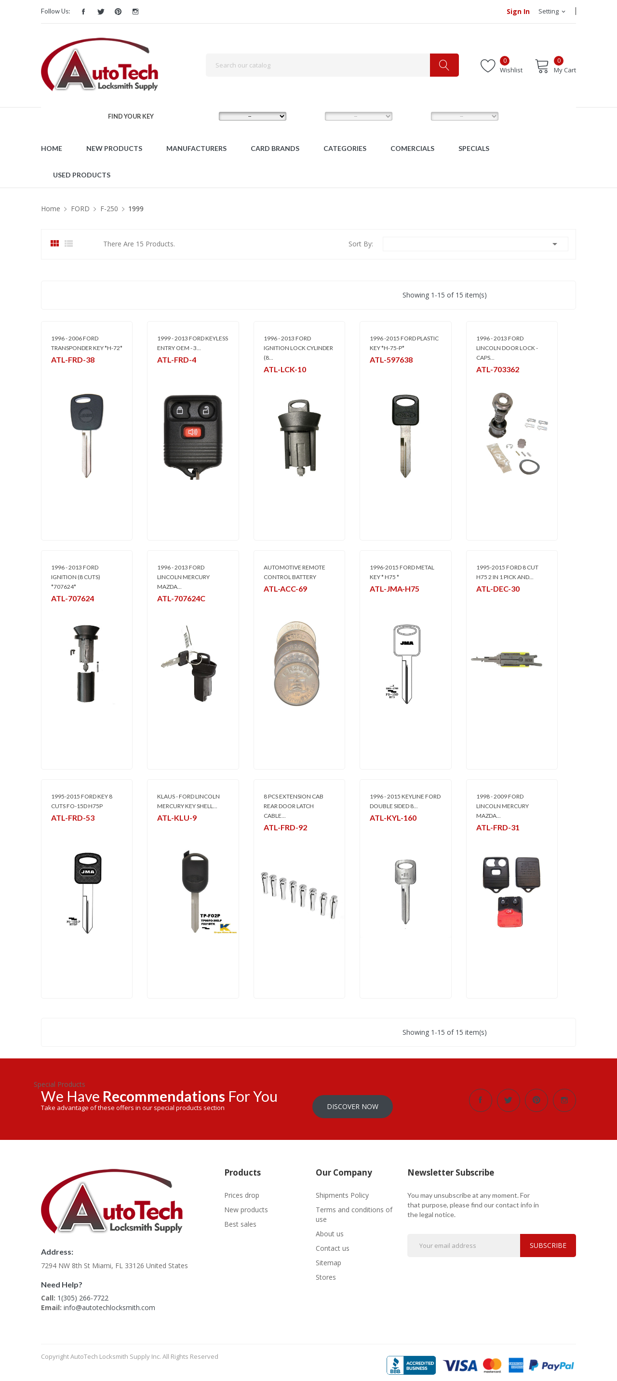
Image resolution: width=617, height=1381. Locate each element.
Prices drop (241, 1188)
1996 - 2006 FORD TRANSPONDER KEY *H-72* (86, 343)
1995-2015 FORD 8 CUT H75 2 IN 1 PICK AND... (507, 572)
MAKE (201, 115)
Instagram (135, 11)
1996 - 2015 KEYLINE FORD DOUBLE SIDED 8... (405, 801)
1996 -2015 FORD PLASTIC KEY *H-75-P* (404, 343)
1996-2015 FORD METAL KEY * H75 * (402, 572)
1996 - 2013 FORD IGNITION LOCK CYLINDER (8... (298, 348)
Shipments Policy (342, 1188)
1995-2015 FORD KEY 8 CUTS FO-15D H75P (81, 801)
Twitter (101, 11)
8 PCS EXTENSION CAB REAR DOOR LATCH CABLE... (293, 806)
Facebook (83, 11)
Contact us (332, 1241)
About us (330, 1227)
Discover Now (352, 1100)
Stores (326, 1270)
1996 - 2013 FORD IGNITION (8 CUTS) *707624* (75, 577)
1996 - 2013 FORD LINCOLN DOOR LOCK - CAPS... (507, 348)
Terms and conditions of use (354, 1208)
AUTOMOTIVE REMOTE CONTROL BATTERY (294, 572)
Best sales (240, 1217)
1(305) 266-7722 (82, 1291)
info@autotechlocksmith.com (109, 1301)
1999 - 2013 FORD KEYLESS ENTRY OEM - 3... (192, 343)
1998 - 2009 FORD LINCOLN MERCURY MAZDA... (502, 806)
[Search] (332, 65)
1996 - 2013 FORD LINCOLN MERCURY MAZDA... (183, 577)
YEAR (412, 115)
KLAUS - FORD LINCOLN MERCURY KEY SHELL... (188, 801)
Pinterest (118, 11)
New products (246, 1203)
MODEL (310, 115)
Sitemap (328, 1256)
